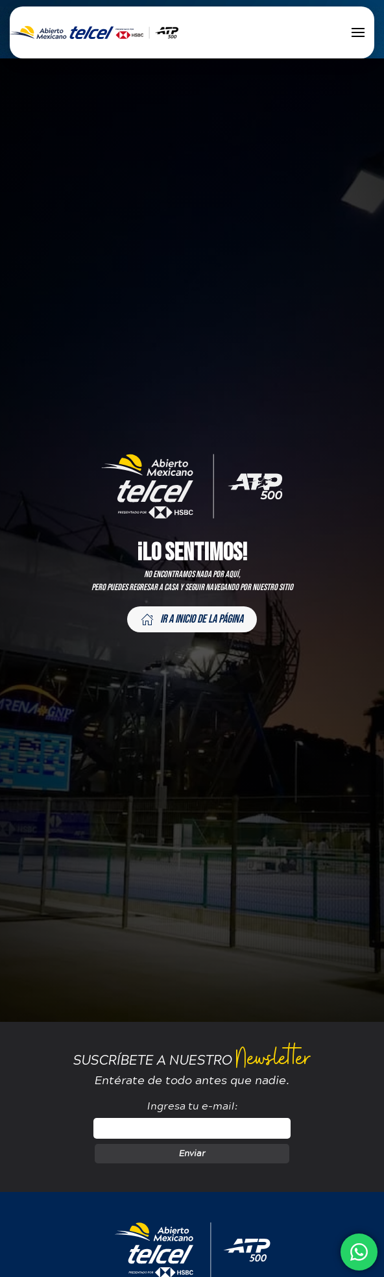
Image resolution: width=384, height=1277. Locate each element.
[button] (358, 32)
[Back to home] (94, 32)
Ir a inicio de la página (192, 619)
